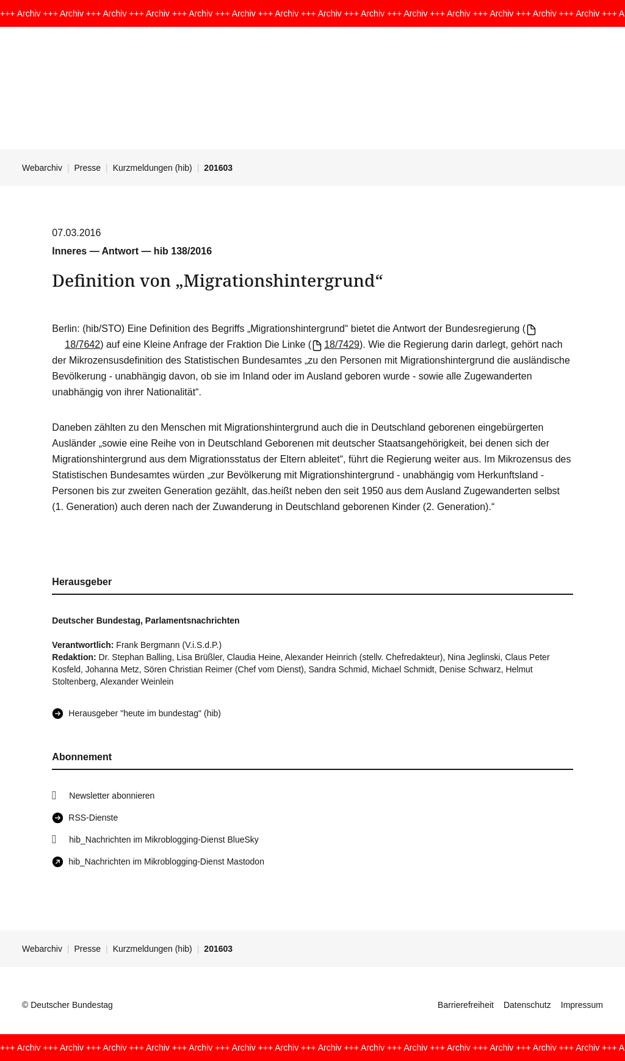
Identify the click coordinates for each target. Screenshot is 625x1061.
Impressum (582, 1005)
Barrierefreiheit (466, 1005)
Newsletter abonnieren (111, 795)
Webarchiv (42, 168)
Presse (87, 168)
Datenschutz (527, 1005)
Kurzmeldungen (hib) (152, 168)
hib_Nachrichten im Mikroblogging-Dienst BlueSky (163, 839)
